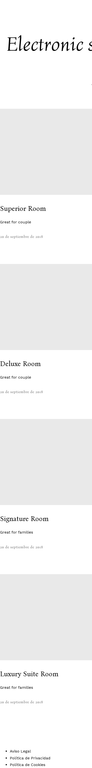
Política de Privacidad (30, 758)
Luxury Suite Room (29, 674)
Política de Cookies (27, 764)
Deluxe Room (20, 364)
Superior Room (23, 208)
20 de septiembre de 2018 (21, 236)
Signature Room (24, 519)
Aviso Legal (20, 751)
